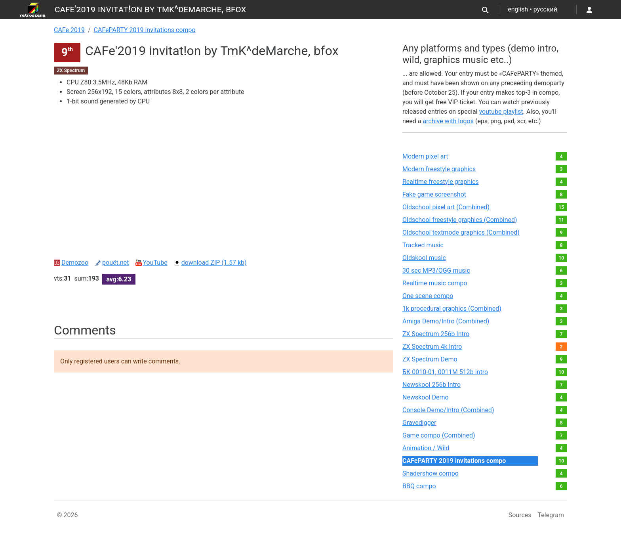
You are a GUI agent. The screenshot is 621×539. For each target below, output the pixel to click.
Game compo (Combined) (438, 435)
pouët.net (112, 262)
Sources (520, 515)
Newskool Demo (425, 397)
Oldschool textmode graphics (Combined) (461, 232)
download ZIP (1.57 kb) (210, 262)
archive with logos (448, 121)
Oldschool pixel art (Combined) (446, 207)
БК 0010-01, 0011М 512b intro (445, 372)
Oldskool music (424, 258)
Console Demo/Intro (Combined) (448, 410)
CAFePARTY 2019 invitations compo (145, 30)
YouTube (151, 262)
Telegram (551, 515)
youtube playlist (501, 111)
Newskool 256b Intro (431, 384)
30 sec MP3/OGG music (436, 270)
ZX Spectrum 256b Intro (435, 334)
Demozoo (71, 262)
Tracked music (423, 245)
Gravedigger (419, 422)
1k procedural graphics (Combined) (451, 308)
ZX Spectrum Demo (429, 359)
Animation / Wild (426, 448)
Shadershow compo (430, 473)
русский (545, 9)
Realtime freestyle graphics (440, 181)
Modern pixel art (425, 156)
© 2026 (67, 515)
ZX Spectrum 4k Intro (432, 346)
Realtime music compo (434, 283)
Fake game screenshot (434, 194)
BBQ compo (419, 486)
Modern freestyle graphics (439, 169)
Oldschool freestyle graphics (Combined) (459, 220)
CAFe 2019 (69, 30)
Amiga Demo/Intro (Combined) (445, 321)
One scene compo (427, 296)
